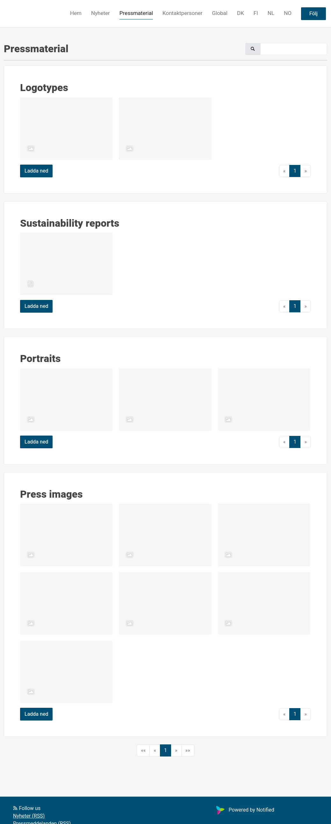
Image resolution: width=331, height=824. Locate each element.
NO (287, 13)
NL (271, 13)
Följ (313, 14)
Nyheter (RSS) (29, 816)
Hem (76, 13)
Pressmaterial (136, 13)
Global (219, 13)
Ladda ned (36, 171)
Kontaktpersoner (182, 13)
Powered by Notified (244, 810)
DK (240, 13)
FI (256, 13)
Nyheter (100, 13)
